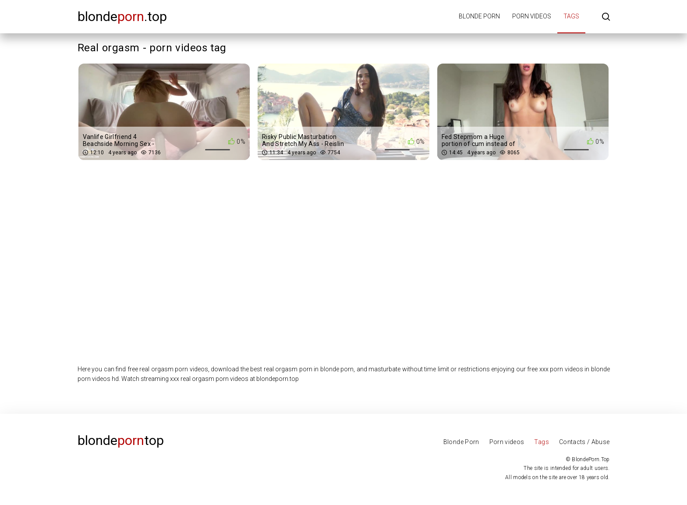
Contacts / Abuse (584, 441)
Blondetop (121, 440)
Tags (571, 16)
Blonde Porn (461, 441)
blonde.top (122, 16)
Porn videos (531, 16)
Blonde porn (479, 16)
